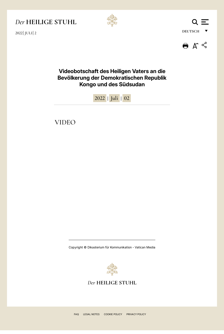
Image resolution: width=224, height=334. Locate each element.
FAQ (76, 314)
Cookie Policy (113, 314)
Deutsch (192, 32)
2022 (19, 33)
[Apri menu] (204, 22)
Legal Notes (91, 314)
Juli (28, 33)
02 (126, 98)
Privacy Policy (136, 314)
